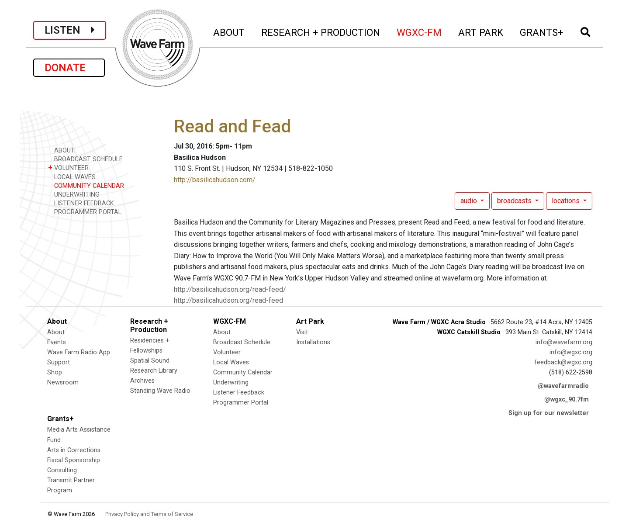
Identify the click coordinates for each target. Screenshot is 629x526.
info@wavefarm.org (564, 342)
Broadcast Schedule (241, 342)
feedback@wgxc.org (563, 362)
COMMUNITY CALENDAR (86, 185)
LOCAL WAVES (72, 177)
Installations (313, 342)
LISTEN (70, 30)
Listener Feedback (238, 392)
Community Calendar (243, 372)
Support (58, 362)
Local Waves (231, 362)
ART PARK (481, 31)
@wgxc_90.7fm (566, 399)
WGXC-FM (419, 31)
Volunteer (227, 352)
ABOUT (229, 31)
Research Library (153, 370)
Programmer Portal (240, 402)
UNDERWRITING (74, 194)
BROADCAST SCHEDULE (85, 159)
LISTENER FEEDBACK (81, 203)
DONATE (69, 68)
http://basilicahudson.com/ (215, 180)
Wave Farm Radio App (78, 352)
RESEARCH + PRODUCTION (321, 31)
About (56, 332)
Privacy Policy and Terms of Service (149, 514)
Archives (142, 380)
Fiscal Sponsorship (73, 460)
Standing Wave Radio (160, 390)
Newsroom (63, 382)
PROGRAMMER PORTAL (84, 212)
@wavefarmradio (563, 386)
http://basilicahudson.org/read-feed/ (230, 289)
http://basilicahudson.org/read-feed (228, 300)
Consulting (62, 470)
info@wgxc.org (571, 352)
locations (566, 201)
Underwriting (231, 382)
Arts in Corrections (73, 450)
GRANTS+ (542, 31)
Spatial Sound (149, 360)
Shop (54, 372)
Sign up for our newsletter (548, 413)
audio (469, 201)
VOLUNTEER (68, 167)
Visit (302, 332)
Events (56, 342)
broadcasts (515, 201)
